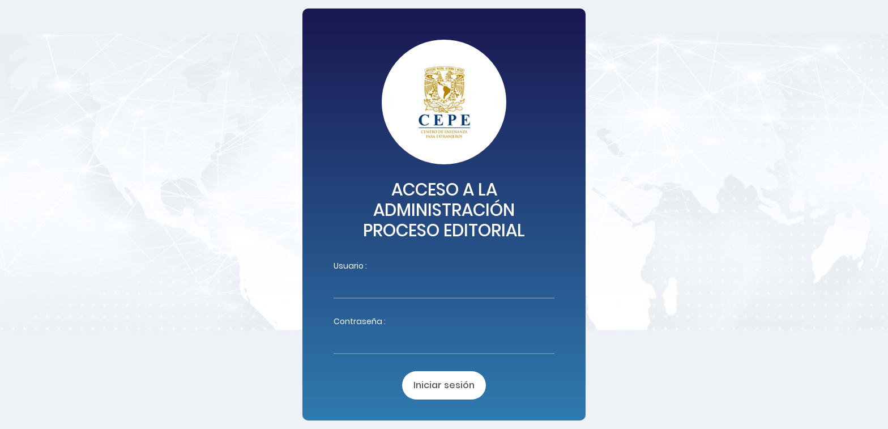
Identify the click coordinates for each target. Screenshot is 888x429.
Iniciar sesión (444, 385)
